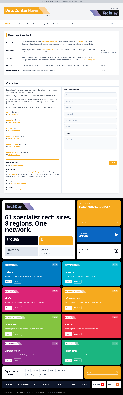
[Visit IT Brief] (75, 317)
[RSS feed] (114, 384)
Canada (44, 370)
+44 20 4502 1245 (14, 147)
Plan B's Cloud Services (37, 392)
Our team (72, 384)
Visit (8, 282)
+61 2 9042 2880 (14, 122)
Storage (74, 24)
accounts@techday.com (19, 183)
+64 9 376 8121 (13, 139)
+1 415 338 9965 (14, 155)
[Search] (117, 24)
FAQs (36, 384)
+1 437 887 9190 (14, 130)
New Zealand (62, 370)
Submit (113, 163)
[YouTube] (99, 384)
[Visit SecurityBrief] (15, 343)
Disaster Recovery (19, 24)
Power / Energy (40, 24)
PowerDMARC (62, 392)
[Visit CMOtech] (15, 291)
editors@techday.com (49, 42)
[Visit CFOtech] (15, 265)
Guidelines (79, 42)
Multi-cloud (30, 24)
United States (44, 375)
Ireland (52, 370)
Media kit (17, 282)
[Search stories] (107, 24)
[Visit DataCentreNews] (75, 291)
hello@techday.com (18, 165)
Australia (35, 370)
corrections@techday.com (20, 190)
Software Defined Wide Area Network (58, 24)
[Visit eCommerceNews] (15, 317)
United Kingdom (32, 375)
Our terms (84, 384)
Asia (28, 370)
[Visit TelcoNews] (75, 343)
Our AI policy (59, 384)
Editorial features (23, 384)
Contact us (8, 384)
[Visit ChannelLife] (75, 265)
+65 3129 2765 (13, 114)
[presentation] (78, 155)
